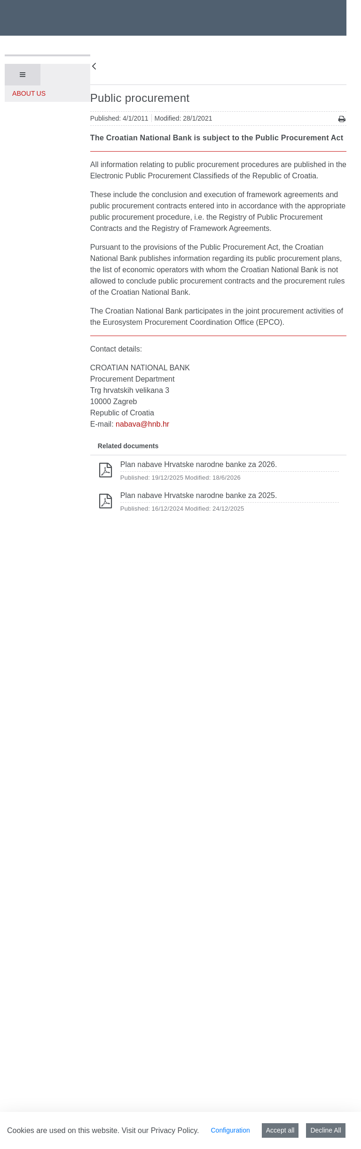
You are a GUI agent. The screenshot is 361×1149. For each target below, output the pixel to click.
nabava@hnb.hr (142, 424)
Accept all (280, 1130)
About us (29, 93)
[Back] (94, 67)
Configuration (230, 1130)
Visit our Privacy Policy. (160, 1130)
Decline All (325, 1130)
